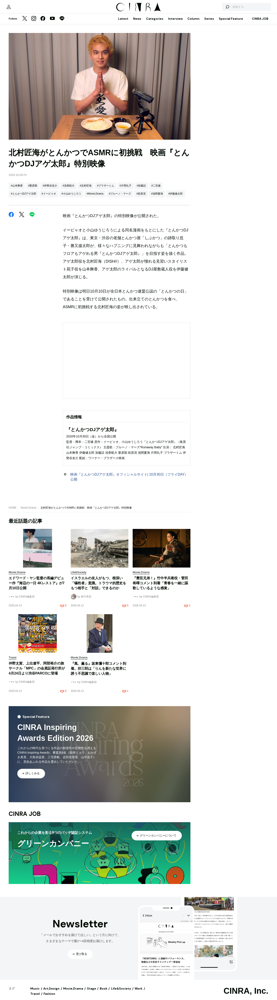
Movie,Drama (28, 511)
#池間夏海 (157, 197)
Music (35, 992)
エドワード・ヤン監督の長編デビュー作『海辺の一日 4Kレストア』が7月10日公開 (36, 587)
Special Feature (231, 22)
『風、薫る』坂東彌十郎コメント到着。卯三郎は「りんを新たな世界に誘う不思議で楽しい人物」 (98, 672)
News (137, 22)
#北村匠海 (86, 189)
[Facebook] (42, 22)
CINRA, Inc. (246, 994)
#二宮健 (156, 189)
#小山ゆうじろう (71, 197)
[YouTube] (52, 22)
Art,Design (51, 992)
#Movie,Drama (95, 197)
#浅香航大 (68, 189)
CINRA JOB (260, 22)
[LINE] (62, 22)
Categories (154, 22)
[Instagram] (33, 22)
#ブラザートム (105, 189)
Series (209, 22)
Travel (35, 997)
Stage (91, 992)
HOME (12, 511)
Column (193, 22)
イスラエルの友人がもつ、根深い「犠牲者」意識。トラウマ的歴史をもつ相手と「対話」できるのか (98, 587)
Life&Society (121, 992)
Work (138, 992)
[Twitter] (24, 22)
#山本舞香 (17, 189)
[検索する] (218, 9)
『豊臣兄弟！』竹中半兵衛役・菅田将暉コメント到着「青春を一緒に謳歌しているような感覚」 (160, 587)
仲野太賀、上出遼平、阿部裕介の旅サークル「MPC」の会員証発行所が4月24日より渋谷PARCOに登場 (37, 672)
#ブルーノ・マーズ (120, 197)
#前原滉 (141, 197)
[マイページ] (17, 8)
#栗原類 (32, 189)
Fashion (49, 997)
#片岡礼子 (125, 189)
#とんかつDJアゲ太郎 (23, 197)
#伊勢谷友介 (50, 189)
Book (103, 992)
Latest (123, 22)
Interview (175, 22)
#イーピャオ (49, 197)
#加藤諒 (141, 189)
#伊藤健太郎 (175, 197)
